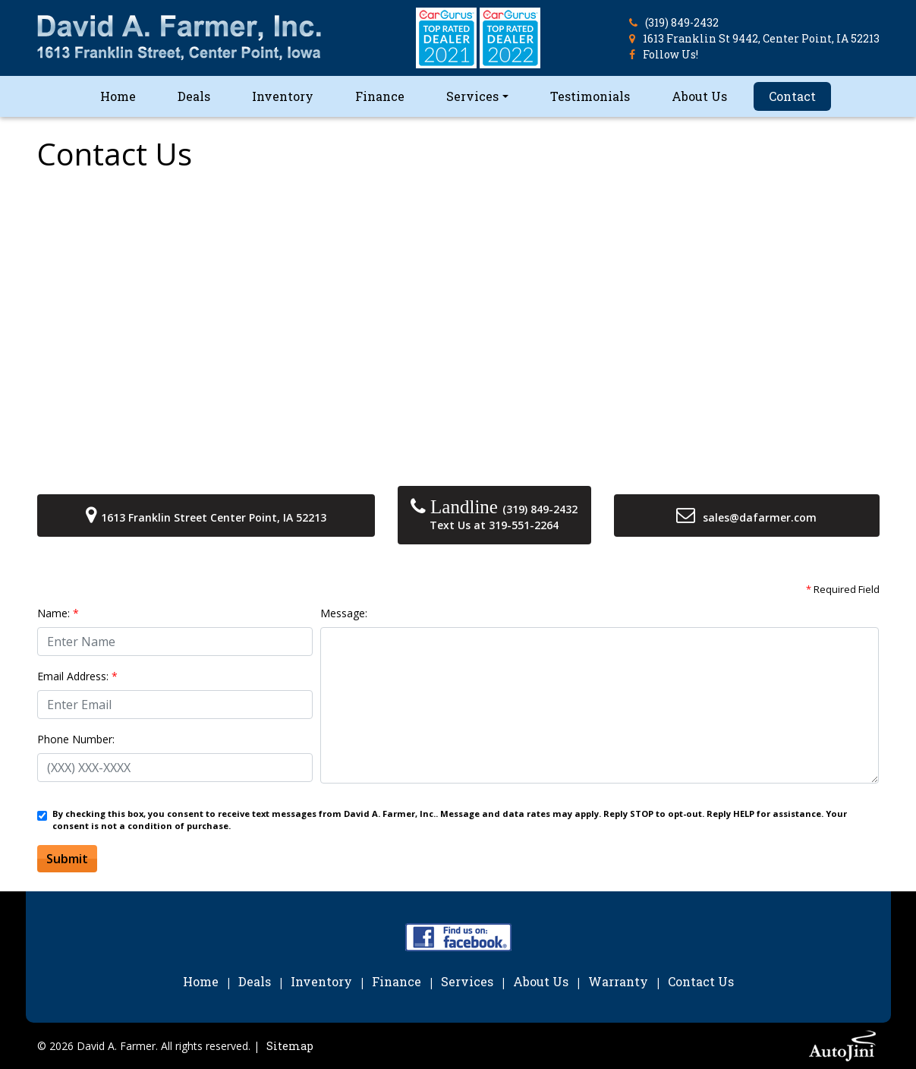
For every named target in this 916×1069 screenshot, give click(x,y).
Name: (58, 613)
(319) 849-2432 (682, 22)
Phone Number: (76, 739)
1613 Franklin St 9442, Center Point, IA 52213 (761, 38)
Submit (67, 858)
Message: (343, 613)
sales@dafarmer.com (760, 517)
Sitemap (289, 1046)
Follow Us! (670, 54)
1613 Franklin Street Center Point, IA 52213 (213, 517)
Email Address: (77, 676)
